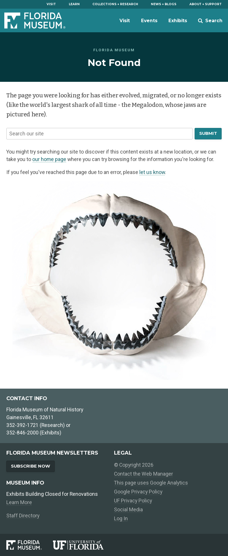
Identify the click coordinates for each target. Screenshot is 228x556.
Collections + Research (115, 4)
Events (149, 20)
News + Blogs (163, 4)
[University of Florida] (83, 545)
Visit (51, 4)
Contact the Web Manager (143, 474)
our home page (49, 159)
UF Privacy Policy (133, 501)
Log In (121, 518)
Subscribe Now (30, 466)
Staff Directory (22, 516)
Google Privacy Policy (138, 492)
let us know (152, 172)
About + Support (205, 4)
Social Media (128, 509)
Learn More (19, 502)
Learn (74, 4)
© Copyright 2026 (133, 465)
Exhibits (177, 20)
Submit (208, 133)
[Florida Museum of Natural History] (29, 545)
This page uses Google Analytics (151, 483)
